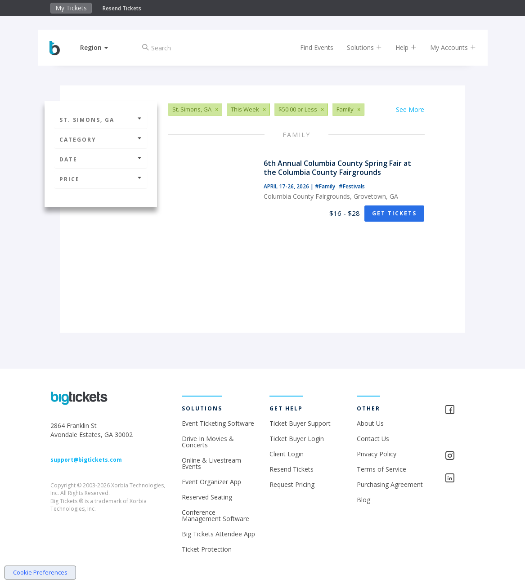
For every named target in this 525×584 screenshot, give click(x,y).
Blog (363, 499)
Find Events (311, 47)
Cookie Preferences (40, 572)
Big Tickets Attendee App (218, 534)
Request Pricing (291, 484)
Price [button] (100, 179)
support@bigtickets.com (86, 460)
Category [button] (100, 139)
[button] (100, 47)
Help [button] (400, 47)
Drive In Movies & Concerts (208, 441)
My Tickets (71, 8)
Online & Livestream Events (211, 463)
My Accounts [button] (447, 47)
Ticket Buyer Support (300, 423)
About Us (370, 423)
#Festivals (352, 186)
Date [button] (100, 159)
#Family (326, 186)
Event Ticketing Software (218, 423)
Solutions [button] (358, 47)
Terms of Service (381, 469)
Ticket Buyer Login (296, 438)
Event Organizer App (211, 481)
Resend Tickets (122, 8)
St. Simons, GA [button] (100, 120)
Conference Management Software (215, 515)
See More (410, 109)
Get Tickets (394, 213)
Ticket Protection (207, 549)
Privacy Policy (376, 454)
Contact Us (373, 438)
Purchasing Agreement (390, 484)
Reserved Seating (207, 497)
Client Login (286, 454)
